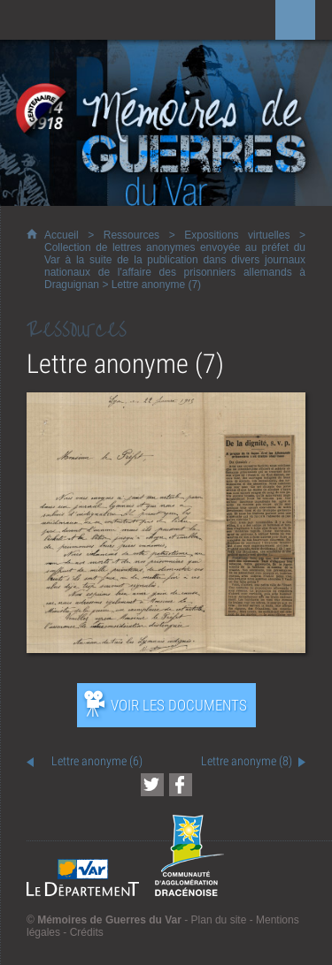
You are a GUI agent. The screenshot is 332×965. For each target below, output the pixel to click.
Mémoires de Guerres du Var (109, 920)
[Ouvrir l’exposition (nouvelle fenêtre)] (166, 648)
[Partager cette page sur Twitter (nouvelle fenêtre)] (152, 784)
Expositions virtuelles (237, 235)
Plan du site (219, 920)
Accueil (61, 235)
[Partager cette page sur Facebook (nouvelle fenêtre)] (180, 784)
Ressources (131, 235)
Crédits (87, 932)
